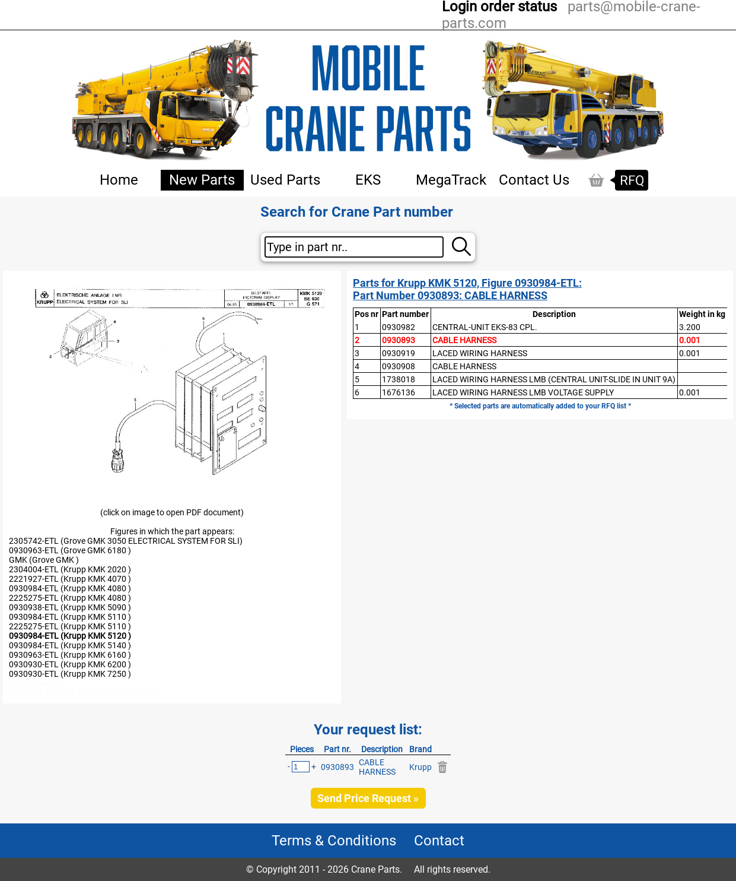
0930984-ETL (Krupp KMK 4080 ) (70, 588)
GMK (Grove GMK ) (44, 560)
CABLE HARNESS (464, 340)
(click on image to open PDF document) (172, 512)
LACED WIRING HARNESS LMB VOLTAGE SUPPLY (523, 392)
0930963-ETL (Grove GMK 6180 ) (70, 550)
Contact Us (534, 180)
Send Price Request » (368, 798)
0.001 (689, 340)
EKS (368, 180)
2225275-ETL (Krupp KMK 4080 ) (70, 598)
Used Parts (285, 180)
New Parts (202, 180)
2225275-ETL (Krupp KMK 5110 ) (70, 626)
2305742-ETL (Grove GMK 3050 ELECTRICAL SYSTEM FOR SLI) (126, 541)
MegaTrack (451, 180)
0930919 (398, 353)
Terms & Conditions (334, 840)
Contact (439, 840)
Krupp (420, 767)
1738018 (398, 379)
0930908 (398, 366)
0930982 (398, 327)
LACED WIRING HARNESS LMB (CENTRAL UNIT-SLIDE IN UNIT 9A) (554, 379)
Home (119, 180)
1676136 (398, 392)
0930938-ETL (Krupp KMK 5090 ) (70, 607)
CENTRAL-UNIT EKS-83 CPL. (484, 327)
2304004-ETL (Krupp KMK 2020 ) (70, 569)
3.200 (689, 327)
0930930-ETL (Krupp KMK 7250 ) (70, 674)
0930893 (398, 340)
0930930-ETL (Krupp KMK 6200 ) (70, 664)
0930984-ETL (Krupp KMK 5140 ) (70, 645)
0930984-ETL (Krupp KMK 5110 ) (70, 617)
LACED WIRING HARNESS (479, 353)
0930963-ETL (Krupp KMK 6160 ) (70, 655)
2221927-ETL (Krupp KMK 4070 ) (70, 579)
